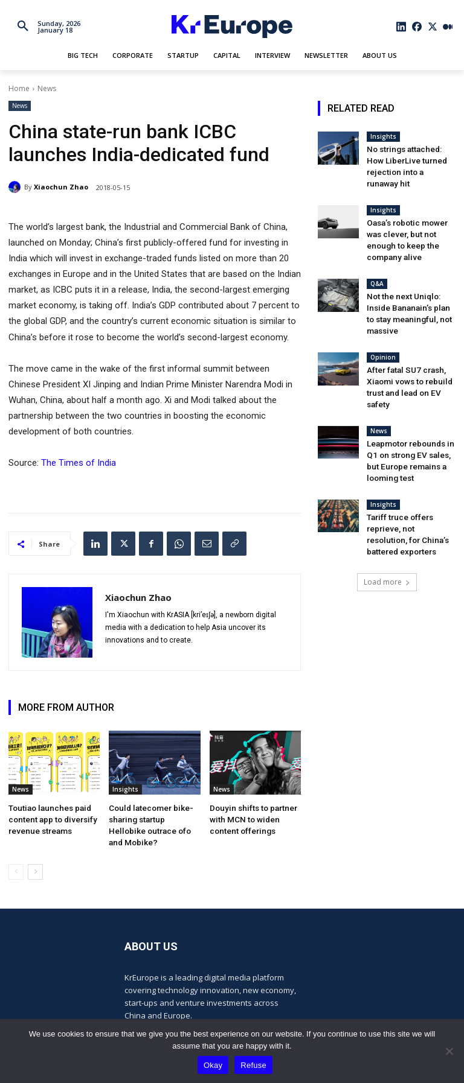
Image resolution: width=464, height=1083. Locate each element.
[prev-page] (16, 856)
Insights (125, 789)
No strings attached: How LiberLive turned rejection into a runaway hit (409, 158)
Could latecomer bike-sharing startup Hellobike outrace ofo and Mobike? (151, 817)
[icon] (402, 26)
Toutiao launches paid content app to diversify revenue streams (48, 817)
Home (19, 88)
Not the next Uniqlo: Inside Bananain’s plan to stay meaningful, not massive (410, 285)
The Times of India (78, 462)
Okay (213, 1065)
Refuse (253, 1065)
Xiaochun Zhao (61, 186)
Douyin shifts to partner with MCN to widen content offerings (254, 817)
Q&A (377, 263)
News (46, 88)
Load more (387, 530)
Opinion (383, 321)
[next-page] (35, 856)
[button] (22, 26)
